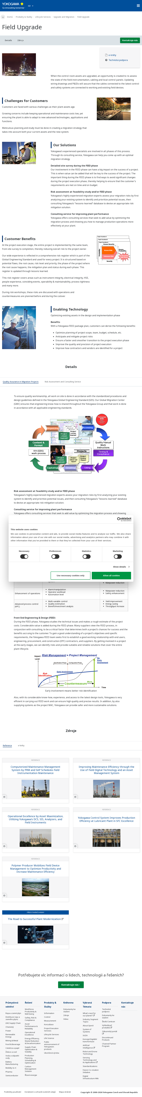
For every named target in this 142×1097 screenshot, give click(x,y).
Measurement (50, 1020)
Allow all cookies (111, 575)
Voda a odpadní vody (12, 1056)
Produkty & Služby (24, 17)
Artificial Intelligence (88, 1046)
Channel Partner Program (109, 1044)
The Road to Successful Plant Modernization (34, 919)
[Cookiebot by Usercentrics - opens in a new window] (119, 519)
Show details (119, 567)
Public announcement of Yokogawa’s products (51, 1045)
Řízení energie (31, 1075)
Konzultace (49, 1024)
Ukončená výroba (51, 1053)
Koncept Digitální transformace (90, 1040)
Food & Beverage (13, 1044)
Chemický (10, 1027)
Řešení (28, 1002)
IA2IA (85, 1035)
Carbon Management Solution (30, 1068)
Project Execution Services (51, 1029)
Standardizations (90, 1066)
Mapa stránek (65, 1092)
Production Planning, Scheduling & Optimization (30, 1059)
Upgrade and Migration (64, 17)
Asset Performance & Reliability (31, 1026)
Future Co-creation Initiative (91, 1071)
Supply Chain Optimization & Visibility (31, 1049)
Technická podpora (118, 60)
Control (47, 1017)
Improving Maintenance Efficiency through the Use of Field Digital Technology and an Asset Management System (106, 770)
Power (8, 1030)
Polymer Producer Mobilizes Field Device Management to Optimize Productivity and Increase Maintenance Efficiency (35, 868)
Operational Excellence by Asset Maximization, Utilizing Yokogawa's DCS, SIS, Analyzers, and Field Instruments (35, 819)
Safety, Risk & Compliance (30, 1018)
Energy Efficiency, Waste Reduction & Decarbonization (32, 1040)
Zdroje (66, 1015)
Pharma (9, 1071)
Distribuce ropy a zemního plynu (13, 1018)
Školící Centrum (108, 1021)
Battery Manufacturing (12, 1063)
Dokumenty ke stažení (69, 1010)
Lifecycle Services (43, 17)
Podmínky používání (12, 1092)
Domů (10, 17)
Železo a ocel (11, 1052)
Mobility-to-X (11, 1068)
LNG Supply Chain (13, 1023)
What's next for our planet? (89, 1014)
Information (49, 1013)
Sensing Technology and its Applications (90, 1060)
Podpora (106, 1002)
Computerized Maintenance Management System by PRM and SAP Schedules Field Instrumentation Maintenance (35, 770)
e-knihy (112, 55)
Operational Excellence (30, 1033)
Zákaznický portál (109, 1031)
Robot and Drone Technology (90, 1052)
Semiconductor (12, 1075)
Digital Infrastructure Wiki (91, 1077)
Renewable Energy (10, 1035)
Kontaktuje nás (130, 40)
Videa (65, 1019)
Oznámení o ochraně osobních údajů (40, 1092)
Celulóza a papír (12, 1048)
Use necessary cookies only (70, 575)
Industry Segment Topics (90, 1020)
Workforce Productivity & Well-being (30, 1011)
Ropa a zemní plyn (13, 1013)
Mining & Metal (12, 1040)
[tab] (20, 382)
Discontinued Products (107, 1038)
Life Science (49, 1038)
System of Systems (87, 1030)
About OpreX (88, 1025)
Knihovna (68, 1002)
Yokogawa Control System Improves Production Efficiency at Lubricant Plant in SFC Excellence (106, 819)
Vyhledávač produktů (107, 1026)
